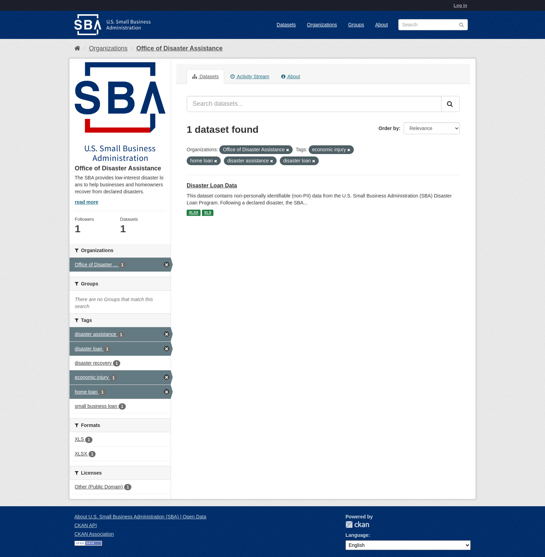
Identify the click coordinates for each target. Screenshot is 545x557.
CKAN (357, 524)
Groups (356, 24)
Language (356, 535)
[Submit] (450, 104)
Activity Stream (249, 76)
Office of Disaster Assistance (179, 48)
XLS (207, 213)
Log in (460, 5)
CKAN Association (94, 534)
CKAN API (85, 525)
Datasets (286, 24)
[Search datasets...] (314, 104)
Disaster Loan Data (212, 185)
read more (86, 202)
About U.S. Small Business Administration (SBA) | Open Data (140, 516)
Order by (389, 128)
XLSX (193, 213)
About (381, 24)
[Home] (77, 48)
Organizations (322, 24)
